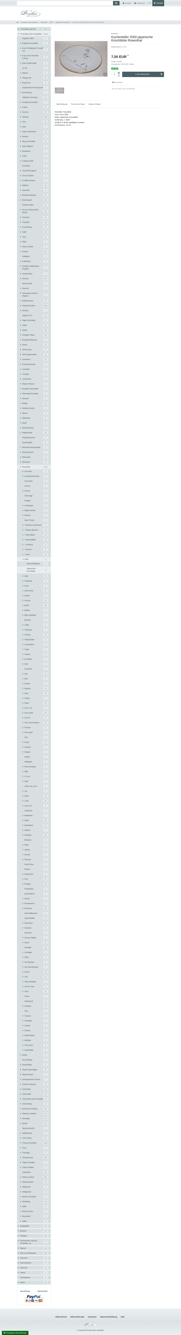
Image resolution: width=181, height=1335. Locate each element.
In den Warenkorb (148, 74)
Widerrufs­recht (61, 1317)
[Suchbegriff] (65, 3)
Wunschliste (117, 82)
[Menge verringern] (118, 75)
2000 (51, 22)
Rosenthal (43, 22)
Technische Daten (78, 104)
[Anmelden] (127, 3)
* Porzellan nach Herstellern (29, 22)
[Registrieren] (139, 3)
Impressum (92, 1317)
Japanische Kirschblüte (62, 22)
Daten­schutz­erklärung (108, 1317)
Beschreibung (62, 104)
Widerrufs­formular (77, 1317)
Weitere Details (95, 104)
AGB (122, 1317)
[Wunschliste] (149, 3)
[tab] (62, 104)
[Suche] (116, 3)
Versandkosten (130, 88)
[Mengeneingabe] (114, 74)
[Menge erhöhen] (118, 73)
